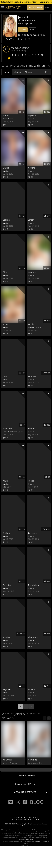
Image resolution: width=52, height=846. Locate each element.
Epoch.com (29, 840)
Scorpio (6, 324)
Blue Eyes (33, 637)
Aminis (31, 428)
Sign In (48, 7)
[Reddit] (25, 802)
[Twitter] (10, 802)
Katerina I (14, 432)
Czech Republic (27, 20)
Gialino (6, 219)
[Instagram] (18, 802)
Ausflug (32, 272)
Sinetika (32, 376)
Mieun (6, 115)
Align (5, 480)
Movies (17, 72)
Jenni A (13, 119)
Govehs (31, 167)
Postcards (7, 428)
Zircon (31, 219)
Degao (6, 167)
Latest (7, 72)
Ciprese (32, 115)
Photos (28, 72)
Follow (23, 29)
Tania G (31, 327)
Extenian (7, 585)
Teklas (31, 480)
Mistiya (6, 637)
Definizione (34, 585)
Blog (37, 801)
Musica (31, 689)
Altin (5, 272)
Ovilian (6, 533)
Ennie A (6, 432)
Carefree (32, 533)
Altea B (6, 119)
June (5, 376)
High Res (7, 689)
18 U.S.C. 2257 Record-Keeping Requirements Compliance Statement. (26, 825)
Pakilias (32, 324)
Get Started (35, 7)
